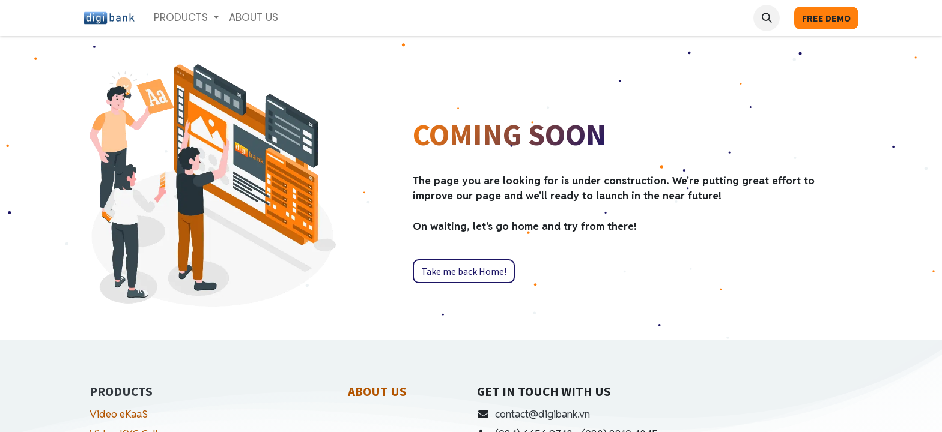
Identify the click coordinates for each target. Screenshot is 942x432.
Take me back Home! (463, 271)
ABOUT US (377, 391)
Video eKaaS (119, 414)
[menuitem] (253, 18)
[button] (766, 18)
